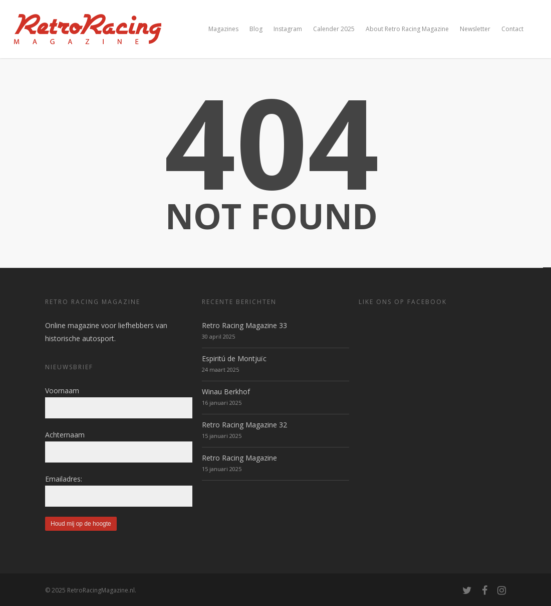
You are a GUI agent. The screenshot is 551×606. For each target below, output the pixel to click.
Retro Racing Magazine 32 (244, 424)
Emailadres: (63, 479)
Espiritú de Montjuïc (234, 358)
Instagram (287, 29)
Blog (255, 29)
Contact (512, 29)
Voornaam (62, 390)
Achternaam (65, 434)
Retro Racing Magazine (239, 458)
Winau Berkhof (226, 391)
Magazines (223, 29)
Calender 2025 (334, 29)
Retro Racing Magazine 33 (244, 325)
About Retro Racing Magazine (407, 29)
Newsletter (475, 29)
